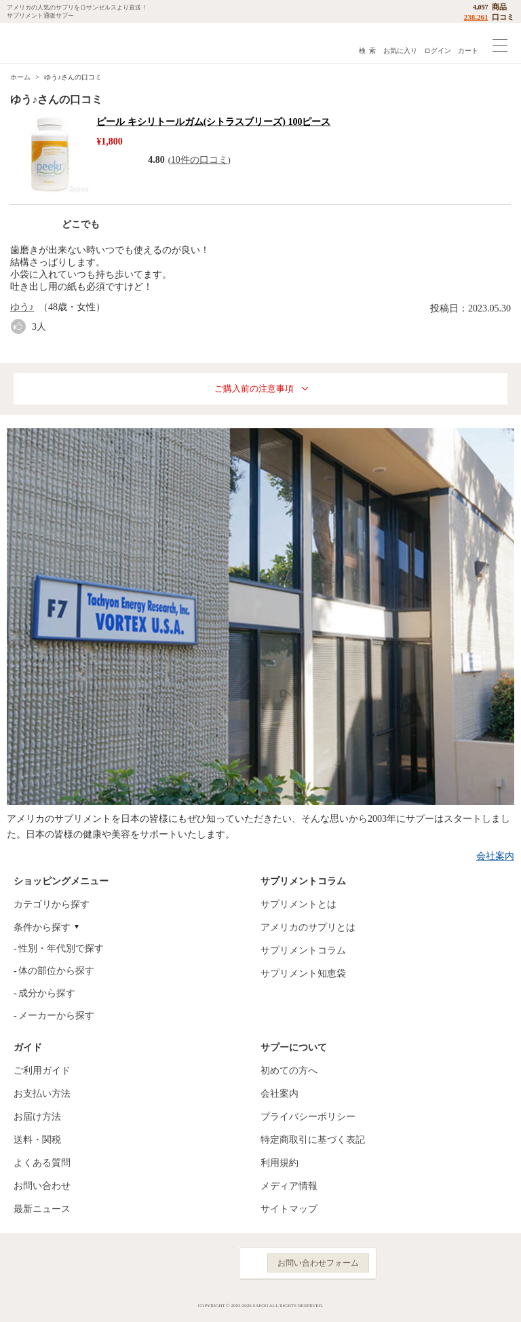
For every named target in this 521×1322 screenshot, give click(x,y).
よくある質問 (42, 1163)
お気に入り (400, 50)
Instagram (183, 1263)
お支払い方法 (42, 1094)
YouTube (213, 1263)
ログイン (437, 50)
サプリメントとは (298, 904)
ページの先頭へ (500, 1301)
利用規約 (279, 1163)
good (21, 327)
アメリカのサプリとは (307, 927)
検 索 (367, 50)
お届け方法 (37, 1117)
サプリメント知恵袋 (303, 973)
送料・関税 (37, 1140)
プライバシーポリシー (307, 1117)
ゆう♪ (22, 307)
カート (468, 50)
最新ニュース (42, 1209)
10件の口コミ (199, 160)
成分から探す (46, 993)
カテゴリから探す (52, 904)
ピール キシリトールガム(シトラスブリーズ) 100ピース (213, 122)
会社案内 (495, 856)
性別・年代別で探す (61, 948)
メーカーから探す (56, 1016)
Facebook (153, 1263)
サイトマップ (288, 1209)
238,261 (476, 17)
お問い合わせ (42, 1186)
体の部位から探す (56, 971)
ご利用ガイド (42, 1070)
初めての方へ (288, 1070)
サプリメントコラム (303, 950)
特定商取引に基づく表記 (312, 1140)
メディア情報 (288, 1186)
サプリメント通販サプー (41, 43)
